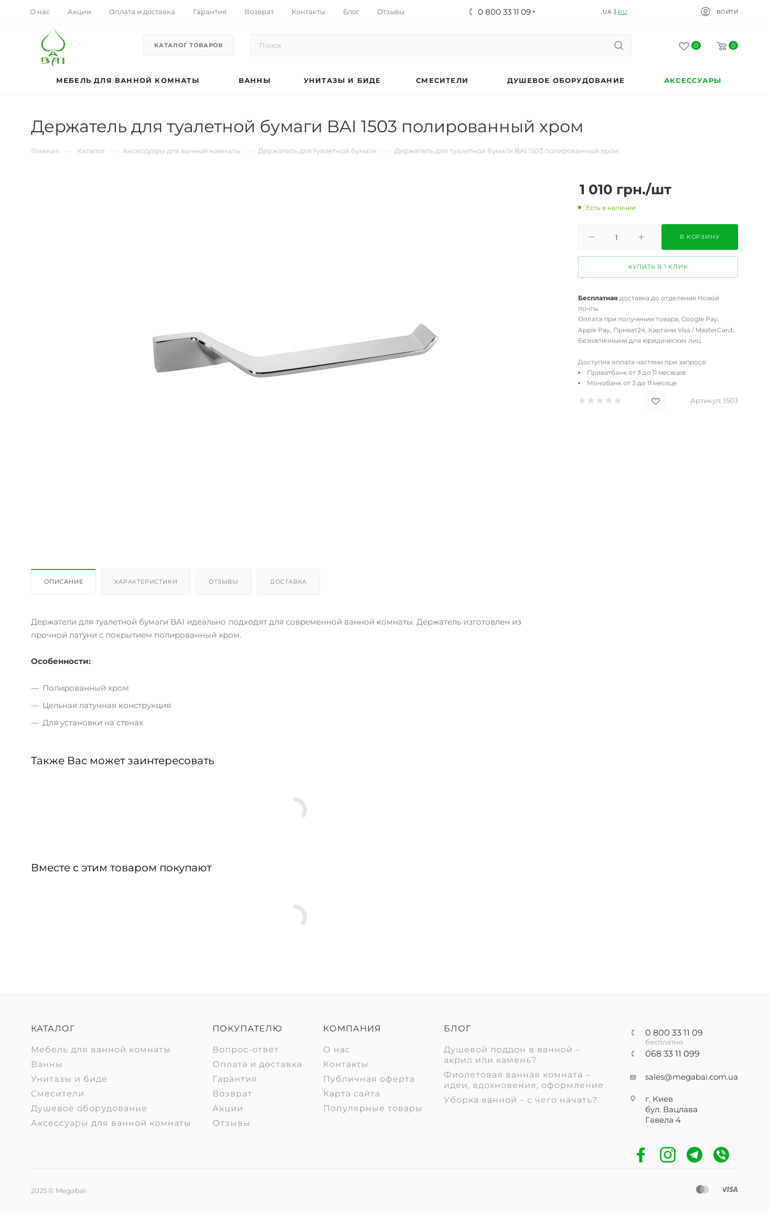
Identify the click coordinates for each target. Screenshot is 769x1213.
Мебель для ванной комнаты (101, 1049)
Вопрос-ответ (245, 1049)
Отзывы (224, 581)
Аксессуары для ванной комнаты (111, 1123)
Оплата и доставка (257, 1064)
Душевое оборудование (89, 1108)
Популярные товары (373, 1108)
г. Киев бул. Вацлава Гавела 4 (671, 1109)
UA (607, 11)
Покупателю (247, 1028)
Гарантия (235, 1079)
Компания (352, 1028)
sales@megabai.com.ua (691, 1077)
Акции (227, 1108)
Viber (721, 1155)
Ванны (47, 1064)
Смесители (57, 1094)
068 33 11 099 (672, 1054)
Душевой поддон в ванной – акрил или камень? (512, 1055)
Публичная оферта (369, 1079)
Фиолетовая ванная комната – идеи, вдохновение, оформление (524, 1080)
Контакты (346, 1064)
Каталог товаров (188, 45)
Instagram (668, 1155)
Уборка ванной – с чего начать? (520, 1100)
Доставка (288, 581)
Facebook (641, 1155)
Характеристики (145, 581)
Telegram (694, 1155)
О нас (336, 1049)
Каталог (53, 1028)
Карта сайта (351, 1094)
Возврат (232, 1094)
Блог (457, 1028)
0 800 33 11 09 (674, 1033)
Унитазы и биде (69, 1079)
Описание (63, 581)
